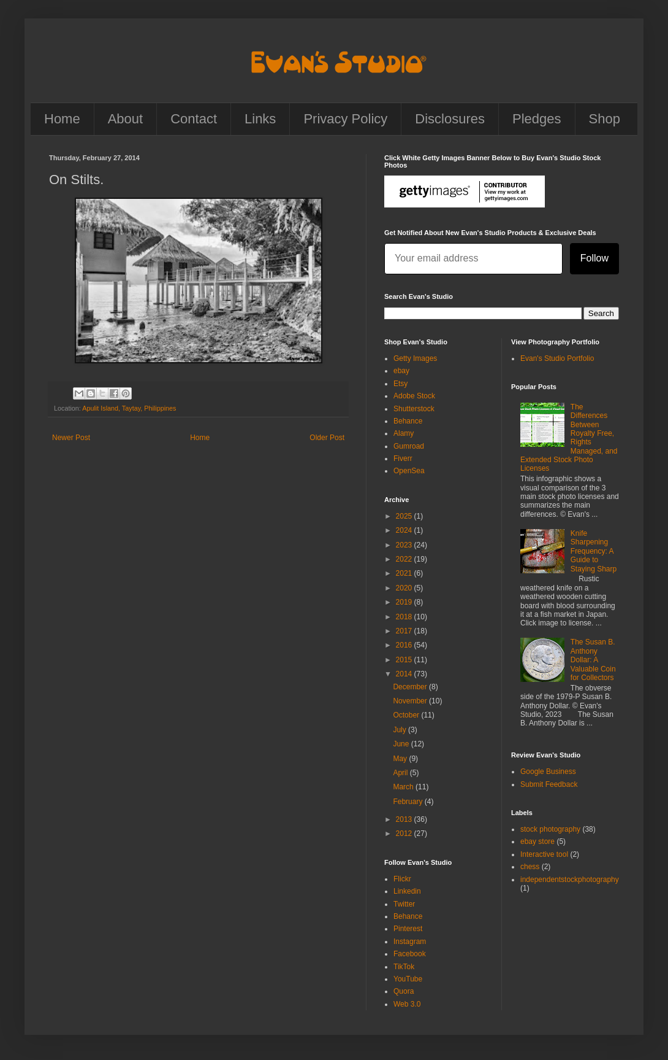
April (401, 772)
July (400, 729)
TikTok (403, 966)
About (125, 118)
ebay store (537, 841)
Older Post (326, 437)
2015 (405, 660)
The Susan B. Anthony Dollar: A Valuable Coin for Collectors (593, 660)
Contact (193, 118)
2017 (405, 631)
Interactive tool (544, 854)
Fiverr (402, 458)
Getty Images (415, 358)
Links (260, 118)
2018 (405, 617)
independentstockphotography (569, 879)
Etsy (400, 383)
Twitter (404, 904)
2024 (405, 530)
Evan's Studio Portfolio (557, 358)
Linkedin (407, 891)
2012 (405, 833)
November (411, 701)
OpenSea (409, 470)
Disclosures (450, 118)
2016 (405, 645)
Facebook (409, 954)
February (408, 801)
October (407, 715)
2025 (405, 516)
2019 (405, 602)
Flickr (402, 879)
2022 (405, 559)
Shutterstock (414, 408)
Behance (407, 421)
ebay (401, 370)
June (402, 744)
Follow (594, 258)
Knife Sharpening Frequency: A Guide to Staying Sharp (594, 551)
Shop (604, 118)
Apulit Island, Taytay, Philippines (129, 408)
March (404, 787)
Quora (403, 991)
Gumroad (408, 446)
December (411, 687)
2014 (405, 674)
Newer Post (71, 437)
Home (62, 118)
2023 (405, 545)
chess (529, 866)
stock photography (550, 829)
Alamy (403, 433)
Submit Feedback (548, 784)
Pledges (536, 118)
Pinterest (407, 928)
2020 (405, 588)
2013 (405, 819)
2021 (405, 573)
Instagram (409, 941)
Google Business (548, 771)
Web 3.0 (406, 1004)
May (401, 758)
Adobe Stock (414, 396)
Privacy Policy (345, 118)
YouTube (407, 979)
